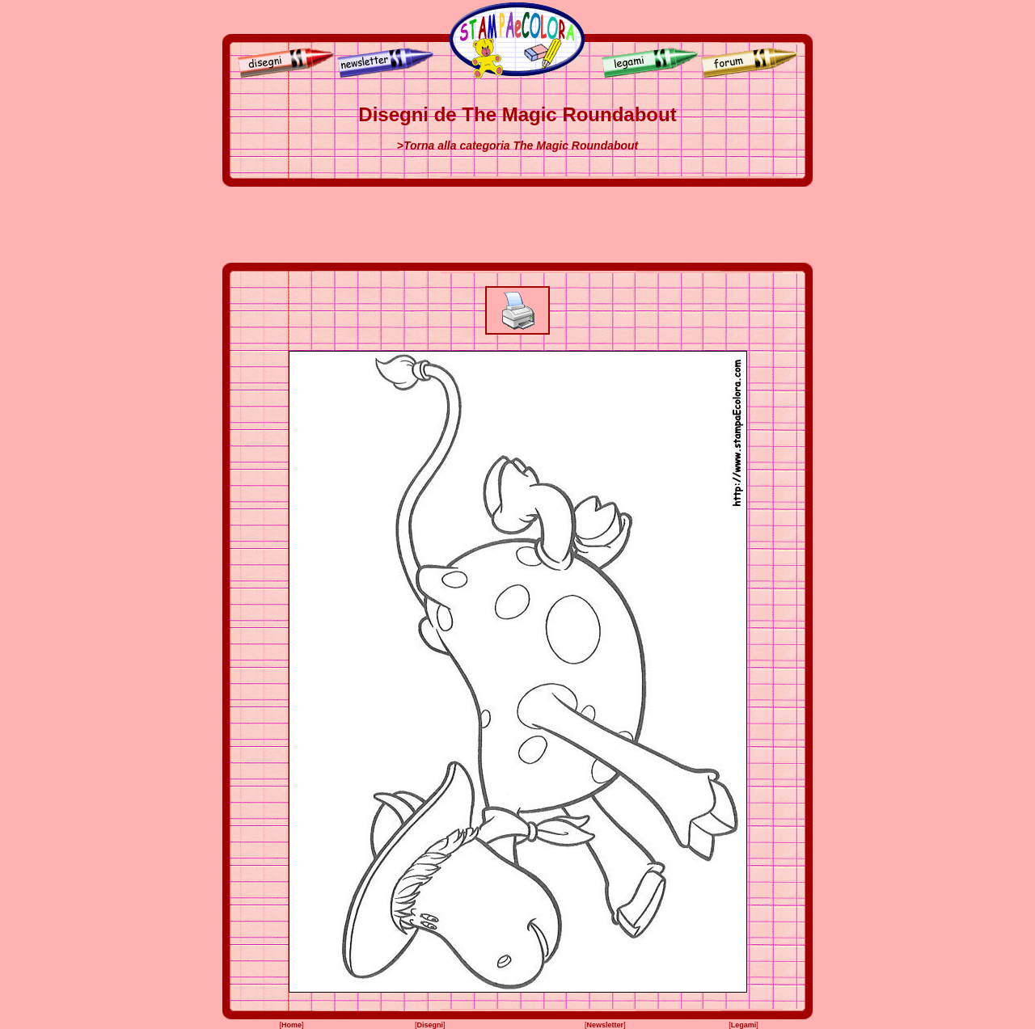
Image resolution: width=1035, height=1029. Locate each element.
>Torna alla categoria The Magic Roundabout (518, 145)
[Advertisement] (517, 224)
